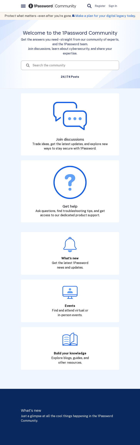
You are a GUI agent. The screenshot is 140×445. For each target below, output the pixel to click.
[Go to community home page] (52, 6)
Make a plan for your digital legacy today (105, 16)
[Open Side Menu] (23, 6)
